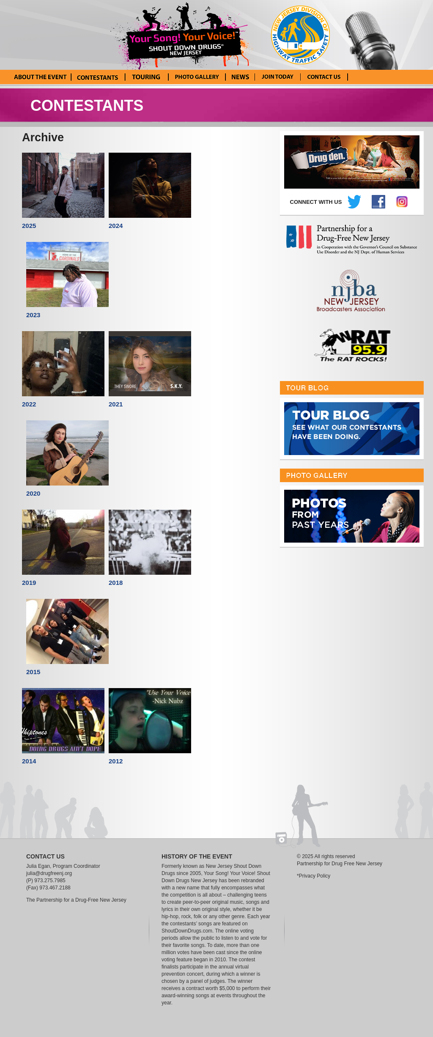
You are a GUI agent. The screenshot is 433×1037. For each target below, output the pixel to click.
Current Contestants (97, 77)
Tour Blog (145, 77)
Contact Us (324, 77)
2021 (116, 404)
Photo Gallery (196, 77)
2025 (29, 225)
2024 (116, 225)
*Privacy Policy (313, 876)
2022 (29, 404)
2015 (33, 671)
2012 (116, 761)
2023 (33, 314)
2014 (29, 761)
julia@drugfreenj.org (49, 873)
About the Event (40, 77)
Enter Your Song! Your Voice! (277, 77)
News (240, 77)
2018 (116, 582)
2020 (33, 493)
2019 (29, 582)
